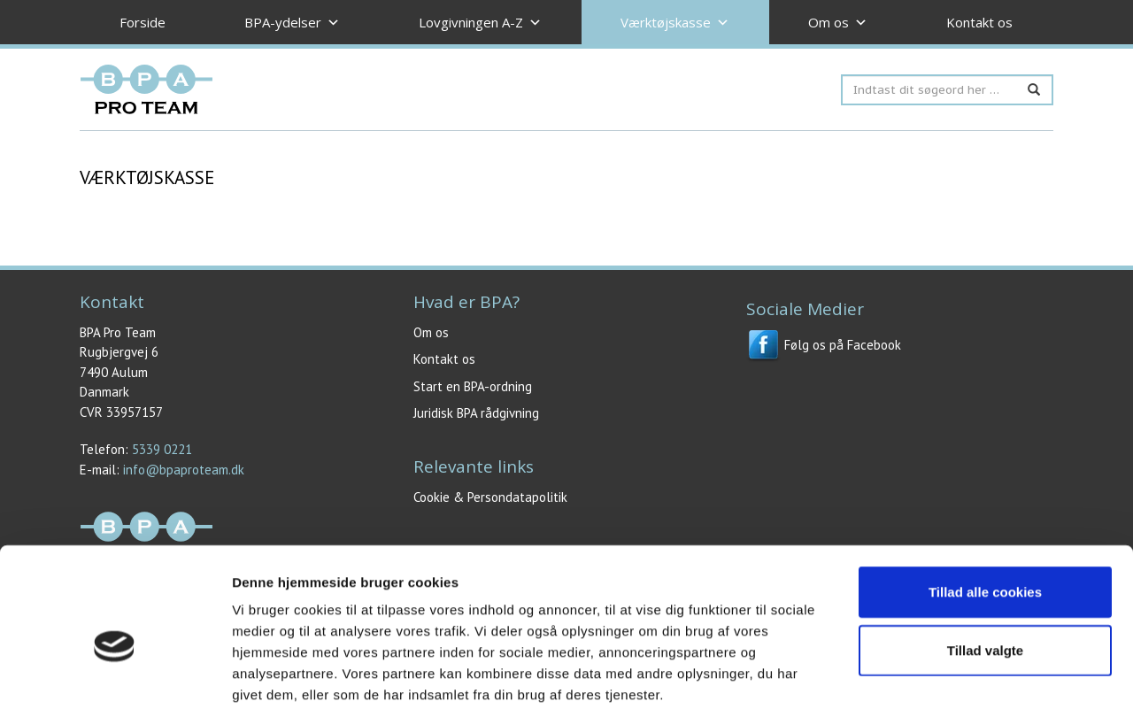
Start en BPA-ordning (472, 386)
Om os (431, 332)
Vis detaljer (920, 674)
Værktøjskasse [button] (674, 22)
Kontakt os (979, 22)
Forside (142, 22)
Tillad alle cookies (985, 499)
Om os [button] (837, 22)
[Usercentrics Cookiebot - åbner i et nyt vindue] (114, 674)
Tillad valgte (985, 558)
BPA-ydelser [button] (292, 22)
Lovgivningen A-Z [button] (480, 22)
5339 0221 (162, 449)
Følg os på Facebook (823, 344)
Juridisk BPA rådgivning (476, 413)
